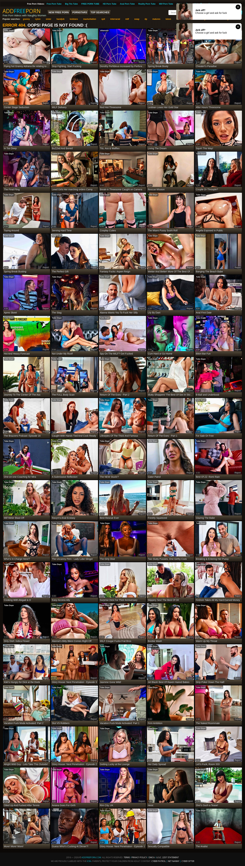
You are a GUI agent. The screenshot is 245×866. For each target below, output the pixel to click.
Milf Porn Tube (166, 4)
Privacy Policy (140, 857)
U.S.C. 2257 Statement (167, 857)
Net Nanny (173, 861)
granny (26, 19)
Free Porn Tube (54, 4)
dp (146, 19)
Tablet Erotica (58, 154)
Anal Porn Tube (127, 4)
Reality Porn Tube (147, 4)
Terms (127, 857)
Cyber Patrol (158, 861)
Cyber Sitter (188, 861)
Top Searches (100, 12)
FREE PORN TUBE (90, 4)
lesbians (74, 19)
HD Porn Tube (109, 4)
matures (156, 19)
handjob (60, 19)
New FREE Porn (59, 12)
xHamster (104, 30)
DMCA (152, 857)
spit (103, 19)
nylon (37, 19)
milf (127, 19)
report (46, 62)
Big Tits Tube (71, 4)
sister (48, 19)
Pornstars (79, 12)
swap (136, 19)
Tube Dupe (9, 30)
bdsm (168, 19)
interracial (115, 19)
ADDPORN (22, 11)
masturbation (89, 19)
